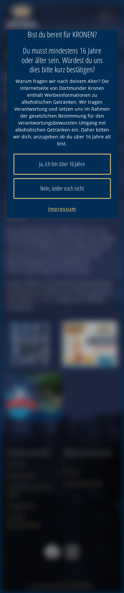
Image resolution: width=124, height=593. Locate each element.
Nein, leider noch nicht (62, 188)
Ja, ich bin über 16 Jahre (62, 164)
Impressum (62, 209)
